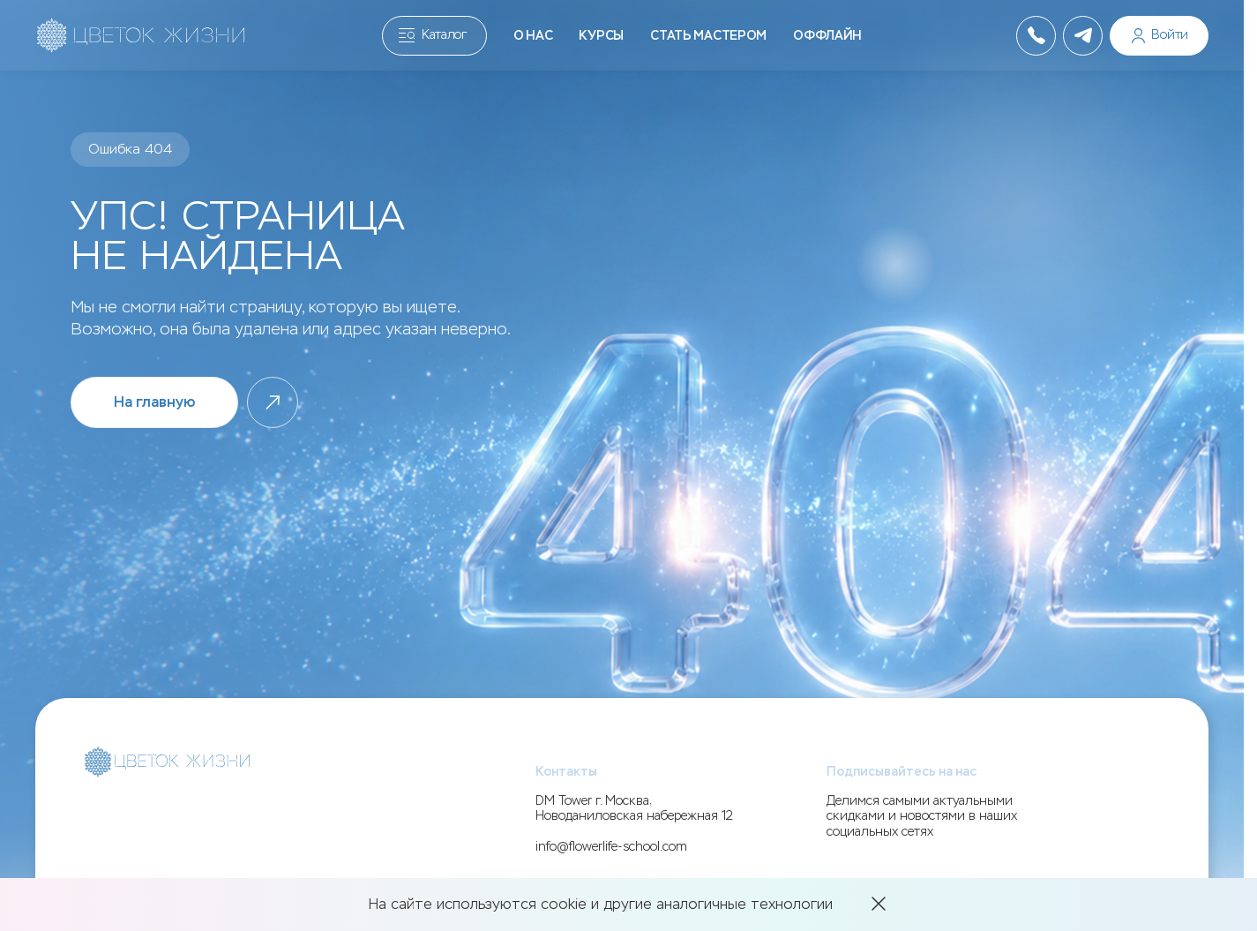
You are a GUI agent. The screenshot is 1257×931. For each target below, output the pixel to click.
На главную (154, 402)
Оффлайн (827, 35)
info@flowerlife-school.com (611, 846)
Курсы (601, 35)
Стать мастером (708, 35)
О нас (533, 35)
